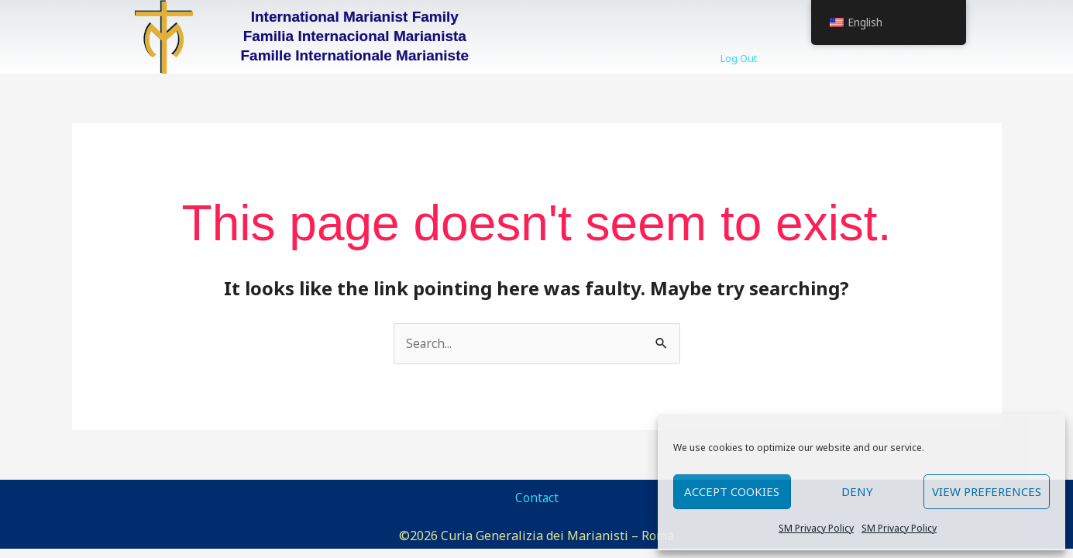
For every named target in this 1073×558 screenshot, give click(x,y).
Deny (857, 491)
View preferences (986, 491)
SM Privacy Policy (816, 528)
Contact (536, 498)
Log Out (738, 58)
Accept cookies (731, 491)
